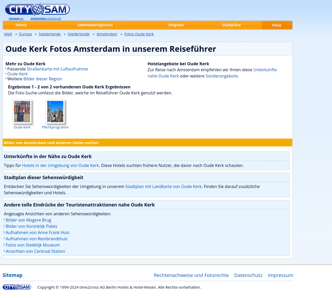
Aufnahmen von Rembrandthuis (37, 239)
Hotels (21, 25)
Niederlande (50, 33)
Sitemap (12, 275)
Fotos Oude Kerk (139, 33)
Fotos (276, 25)
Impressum (281, 275)
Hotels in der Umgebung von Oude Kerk (60, 165)
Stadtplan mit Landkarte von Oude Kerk (163, 186)
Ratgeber (176, 25)
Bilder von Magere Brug (28, 220)
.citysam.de (46, 18)
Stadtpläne (231, 25)
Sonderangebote (222, 76)
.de (16, 18)
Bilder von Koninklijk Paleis (31, 226)
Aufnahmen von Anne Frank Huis (37, 232)
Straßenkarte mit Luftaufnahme (57, 69)
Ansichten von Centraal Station (35, 251)
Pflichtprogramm (55, 124)
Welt (8, 33)
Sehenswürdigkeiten (95, 25)
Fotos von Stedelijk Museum (33, 245)
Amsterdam (106, 33)
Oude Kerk (17, 74)
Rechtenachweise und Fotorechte (191, 275)
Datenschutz (248, 275)
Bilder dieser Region (42, 79)
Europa (25, 33)
